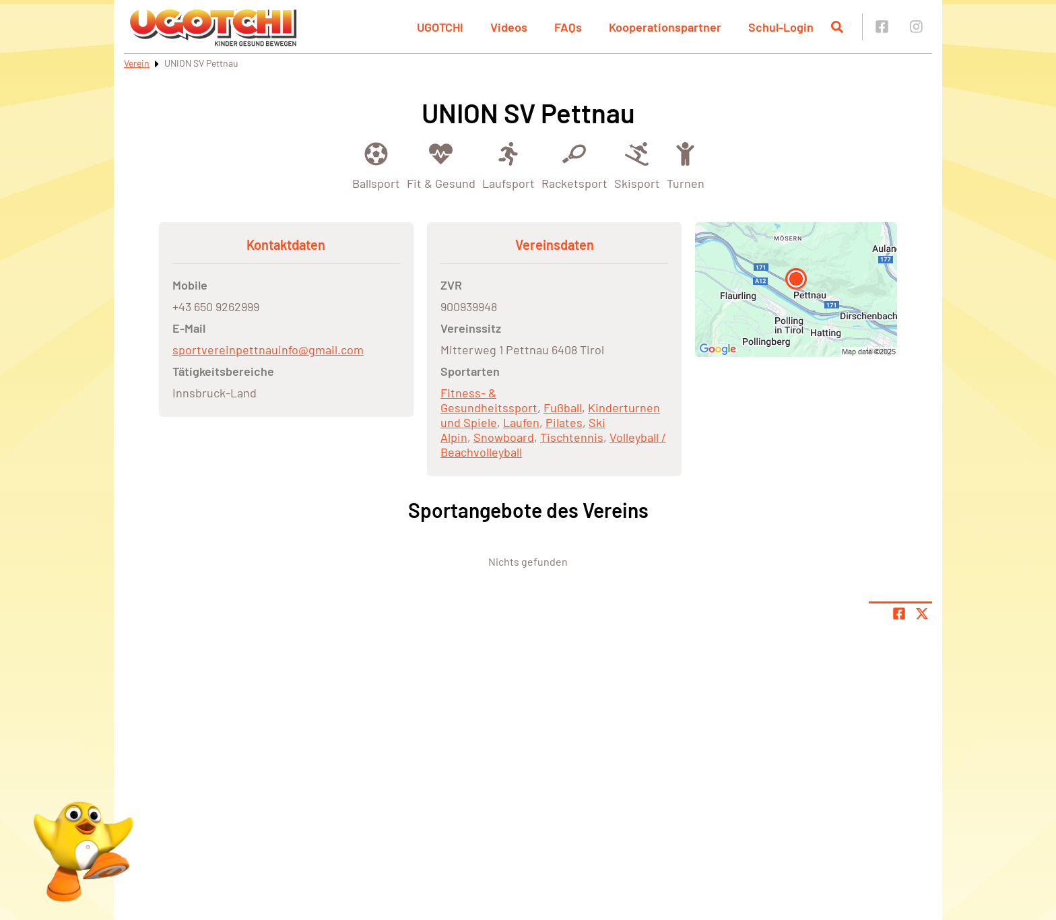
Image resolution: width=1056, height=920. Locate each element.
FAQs (568, 27)
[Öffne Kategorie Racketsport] (574, 164)
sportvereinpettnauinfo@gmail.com (268, 349)
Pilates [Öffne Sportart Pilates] (564, 422)
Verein (137, 63)
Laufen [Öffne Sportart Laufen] (521, 422)
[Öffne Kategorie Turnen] (685, 164)
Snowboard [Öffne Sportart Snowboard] (503, 437)
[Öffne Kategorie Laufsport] (508, 164)
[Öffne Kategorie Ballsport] (376, 164)
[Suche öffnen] (837, 27)
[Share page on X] (922, 613)
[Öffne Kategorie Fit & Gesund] (441, 164)
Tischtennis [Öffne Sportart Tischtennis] (571, 437)
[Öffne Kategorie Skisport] (637, 164)
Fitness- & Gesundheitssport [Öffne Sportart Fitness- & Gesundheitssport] (488, 400)
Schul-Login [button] (781, 27)
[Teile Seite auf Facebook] (899, 613)
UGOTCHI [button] (440, 27)
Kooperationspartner (665, 27)
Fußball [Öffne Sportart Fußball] (562, 407)
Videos (508, 27)
